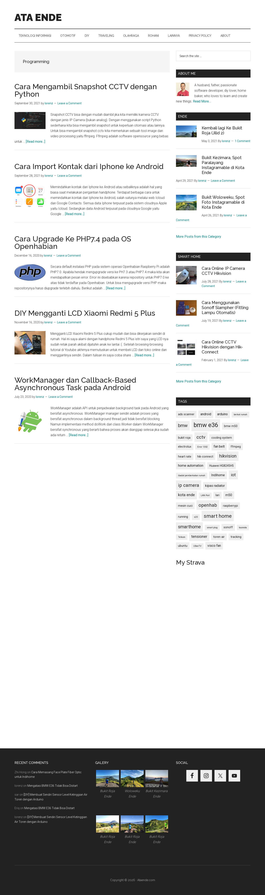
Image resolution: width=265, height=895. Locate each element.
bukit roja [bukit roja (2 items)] (184, 437)
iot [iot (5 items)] (233, 474)
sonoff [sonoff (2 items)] (228, 527)
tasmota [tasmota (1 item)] (243, 527)
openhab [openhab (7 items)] (208, 505)
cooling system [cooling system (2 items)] (221, 437)
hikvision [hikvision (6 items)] (227, 456)
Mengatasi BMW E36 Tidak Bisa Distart (52, 785)
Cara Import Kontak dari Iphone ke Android (89, 166)
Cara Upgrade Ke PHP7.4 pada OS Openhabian (72, 242)
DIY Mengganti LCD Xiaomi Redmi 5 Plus (84, 313)
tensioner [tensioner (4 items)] (199, 536)
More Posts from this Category (198, 237)
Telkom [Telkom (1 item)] (181, 537)
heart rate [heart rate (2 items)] (184, 456)
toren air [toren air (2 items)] (219, 536)
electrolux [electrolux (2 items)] (184, 446)
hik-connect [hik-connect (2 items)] (205, 456)
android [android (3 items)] (205, 414)
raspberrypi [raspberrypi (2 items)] (230, 505)
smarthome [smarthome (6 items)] (189, 526)
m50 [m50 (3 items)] (228, 495)
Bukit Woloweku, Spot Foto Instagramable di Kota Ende (223, 202)
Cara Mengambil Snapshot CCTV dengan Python (85, 90)
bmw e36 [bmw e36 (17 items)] (206, 425)
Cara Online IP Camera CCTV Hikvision (223, 271)
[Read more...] (35, 142)
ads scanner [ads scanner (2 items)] (186, 414)
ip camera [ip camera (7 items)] (188, 485)
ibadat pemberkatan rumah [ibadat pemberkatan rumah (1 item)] (191, 475)
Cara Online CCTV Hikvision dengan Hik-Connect (222, 347)
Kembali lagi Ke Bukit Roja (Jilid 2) (222, 130)
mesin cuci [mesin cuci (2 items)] (185, 505)
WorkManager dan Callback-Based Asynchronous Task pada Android (75, 384)
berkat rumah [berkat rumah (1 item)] (240, 414)
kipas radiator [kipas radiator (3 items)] (215, 486)
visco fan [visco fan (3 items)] (214, 546)
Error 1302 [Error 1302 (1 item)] (202, 447)
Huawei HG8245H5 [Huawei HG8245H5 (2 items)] (221, 465)
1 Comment (242, 141)
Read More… (202, 101)
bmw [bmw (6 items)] (183, 425)
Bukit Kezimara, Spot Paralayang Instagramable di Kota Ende (223, 165)
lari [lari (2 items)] (217, 495)
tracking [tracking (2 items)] (236, 536)
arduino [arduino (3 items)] (222, 414)
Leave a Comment (70, 103)
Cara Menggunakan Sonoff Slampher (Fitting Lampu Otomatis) (225, 307)
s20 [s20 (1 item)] (196, 517)
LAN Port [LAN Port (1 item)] (205, 495)
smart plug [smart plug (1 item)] (212, 527)
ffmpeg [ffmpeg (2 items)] (236, 446)
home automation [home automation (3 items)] (190, 466)
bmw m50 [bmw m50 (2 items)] (230, 426)
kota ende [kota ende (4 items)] (186, 495)
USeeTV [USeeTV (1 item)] (197, 546)
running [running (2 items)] (183, 516)
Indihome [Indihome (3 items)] (218, 475)
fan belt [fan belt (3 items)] (219, 446)
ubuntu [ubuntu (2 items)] (182, 545)
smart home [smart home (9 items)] (218, 516)
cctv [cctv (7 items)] (200, 437)
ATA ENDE (38, 17)
